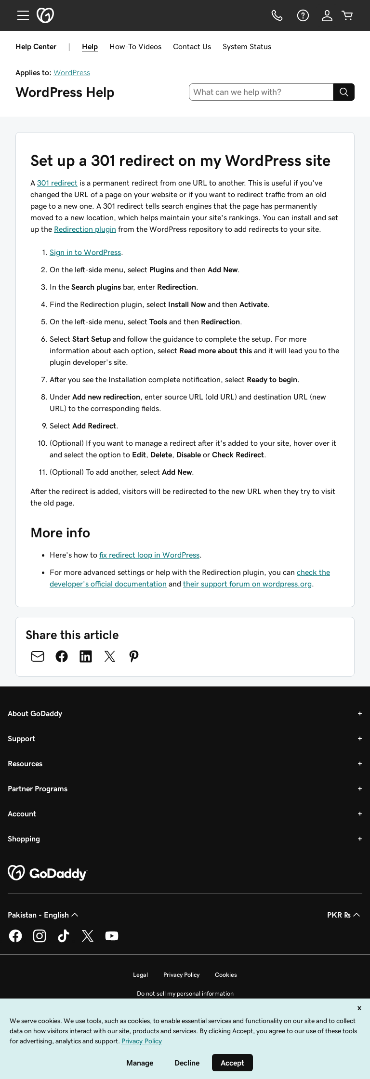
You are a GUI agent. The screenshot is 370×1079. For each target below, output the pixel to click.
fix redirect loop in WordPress (149, 555)
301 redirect (57, 182)
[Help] (302, 15)
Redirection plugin (85, 229)
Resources (25, 763)
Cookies (226, 975)
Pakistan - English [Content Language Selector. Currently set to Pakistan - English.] (44, 914)
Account (22, 813)
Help (90, 46)
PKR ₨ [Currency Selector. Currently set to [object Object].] (344, 914)
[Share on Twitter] (110, 656)
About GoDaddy (35, 713)
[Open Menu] (19, 15)
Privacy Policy (181, 975)
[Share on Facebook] (62, 656)
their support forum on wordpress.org (247, 583)
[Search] (344, 92)
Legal (140, 975)
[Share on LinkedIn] (86, 656)
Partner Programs (37, 788)
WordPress (71, 72)
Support (21, 738)
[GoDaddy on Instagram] (39, 941)
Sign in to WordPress (85, 252)
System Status (247, 46)
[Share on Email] (38, 656)
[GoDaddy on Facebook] (15, 941)
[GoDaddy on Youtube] (111, 941)
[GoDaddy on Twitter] (87, 941)
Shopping (24, 838)
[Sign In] (327, 15)
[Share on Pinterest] (134, 656)
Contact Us (192, 46)
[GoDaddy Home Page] (48, 873)
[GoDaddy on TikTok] (63, 941)
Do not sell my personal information (185, 993)
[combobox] (261, 92)
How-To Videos (135, 46)
